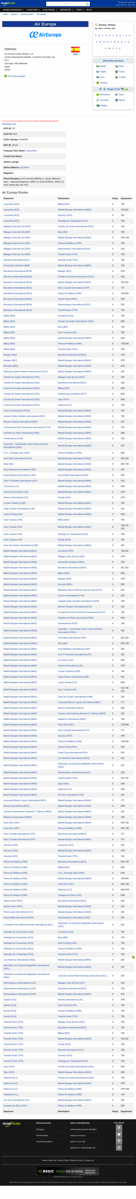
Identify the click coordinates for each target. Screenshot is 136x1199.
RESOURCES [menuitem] (65, 10)
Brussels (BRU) (11, 366)
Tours (119, 94)
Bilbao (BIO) (63, 204)
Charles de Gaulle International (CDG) (76, 226)
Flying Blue (31, 151)
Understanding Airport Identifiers (83, 1129)
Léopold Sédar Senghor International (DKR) (24, 416)
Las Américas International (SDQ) (74, 758)
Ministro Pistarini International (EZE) (21, 422)
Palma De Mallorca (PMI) (70, 243)
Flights (101, 72)
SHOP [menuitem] (78, 10)
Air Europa (41, 14)
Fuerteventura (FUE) (13, 438)
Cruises (120, 77)
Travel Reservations (44, 1142)
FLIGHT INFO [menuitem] (32, 10)
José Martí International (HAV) (18, 458)
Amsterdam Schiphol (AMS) (17, 265)
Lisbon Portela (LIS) (13, 514)
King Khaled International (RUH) (73, 475)
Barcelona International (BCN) (18, 271)
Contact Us (89, 1160)
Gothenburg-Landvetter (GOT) (72, 394)
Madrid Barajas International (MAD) (74, 210)
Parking (101, 83)
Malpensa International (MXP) (72, 719)
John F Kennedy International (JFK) (20, 481)
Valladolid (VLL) (11, 1094)
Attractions (103, 94)
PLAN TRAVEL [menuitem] (49, 10)
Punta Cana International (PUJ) (72, 752)
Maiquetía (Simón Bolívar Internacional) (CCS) (25, 371)
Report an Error (76, 1160)
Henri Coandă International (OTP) (74, 288)
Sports (120, 100)
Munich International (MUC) (71, 708)
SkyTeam (24, 167)
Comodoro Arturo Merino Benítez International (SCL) (28, 925)
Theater (101, 105)
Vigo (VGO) (63, 399)
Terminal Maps (42, 1135)
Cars (100, 77)
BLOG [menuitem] (89, 10)
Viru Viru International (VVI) (71, 795)
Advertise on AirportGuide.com (82, 1148)
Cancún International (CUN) (17, 410)
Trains (120, 72)
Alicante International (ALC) (17, 260)
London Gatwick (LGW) (15, 503)
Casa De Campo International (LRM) (21, 545)
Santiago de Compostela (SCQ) (73, 221)
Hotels (101, 66)
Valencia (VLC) (65, 405)
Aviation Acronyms (77, 1135)
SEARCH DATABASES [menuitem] (12, 10)
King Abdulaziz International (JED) (20, 469)
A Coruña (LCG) (11, 486)
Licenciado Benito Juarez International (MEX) (79, 702)
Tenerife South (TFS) (68, 260)
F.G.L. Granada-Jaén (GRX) (17, 453)
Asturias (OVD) (65, 215)
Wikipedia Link (9, 124)
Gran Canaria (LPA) (67, 332)
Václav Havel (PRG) (67, 299)
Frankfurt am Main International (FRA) (21, 433)
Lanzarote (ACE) (11, 204)
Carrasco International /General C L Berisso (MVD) (82, 713)
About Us (52, 1160)
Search (14, 14)
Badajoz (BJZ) (64, 271)
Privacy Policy (63, 1160)
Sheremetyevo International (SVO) (74, 249)
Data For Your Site (77, 1142)
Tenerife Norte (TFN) (67, 254)
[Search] (87, 4)
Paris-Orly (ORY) (66, 725)
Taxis (119, 66)
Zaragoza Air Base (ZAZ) (69, 895)
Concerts (102, 100)
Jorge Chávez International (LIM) (19, 508)
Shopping (40, 1129)
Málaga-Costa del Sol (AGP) (17, 226)
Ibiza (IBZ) (63, 232)
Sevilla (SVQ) (64, 497)
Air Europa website (14, 76)
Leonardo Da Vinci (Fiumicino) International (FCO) (27, 427)
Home (5, 14)
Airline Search (27, 14)
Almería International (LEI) (16, 492)
